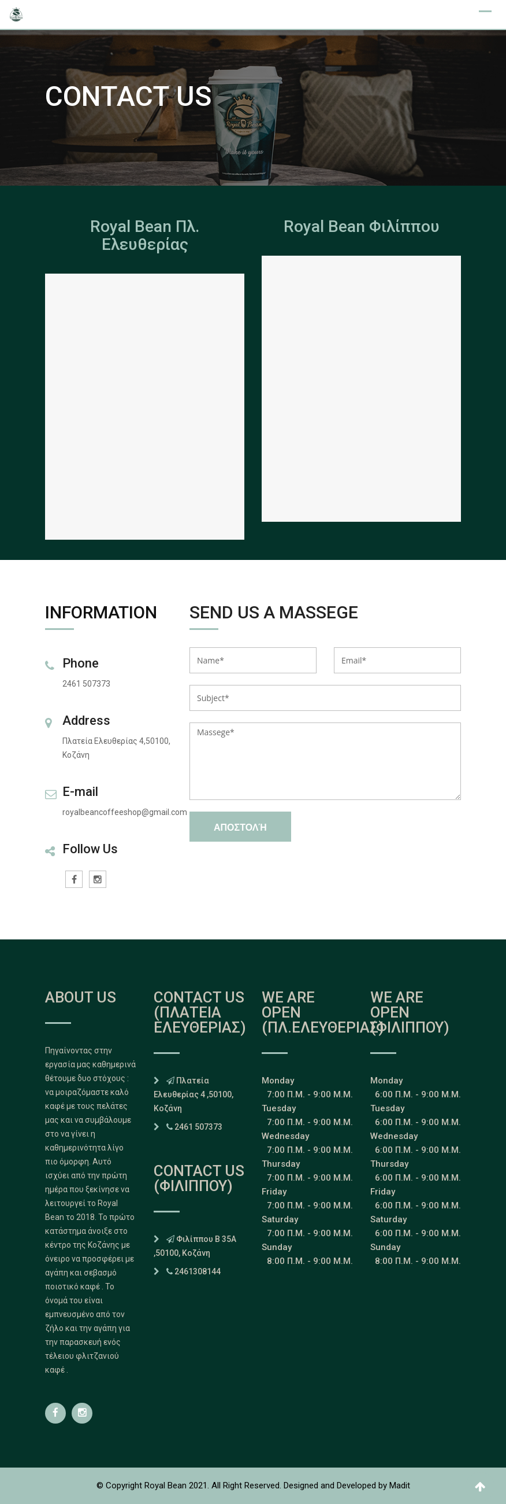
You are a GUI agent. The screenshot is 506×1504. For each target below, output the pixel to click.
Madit (399, 1485)
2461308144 (197, 1271)
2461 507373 (198, 1126)
